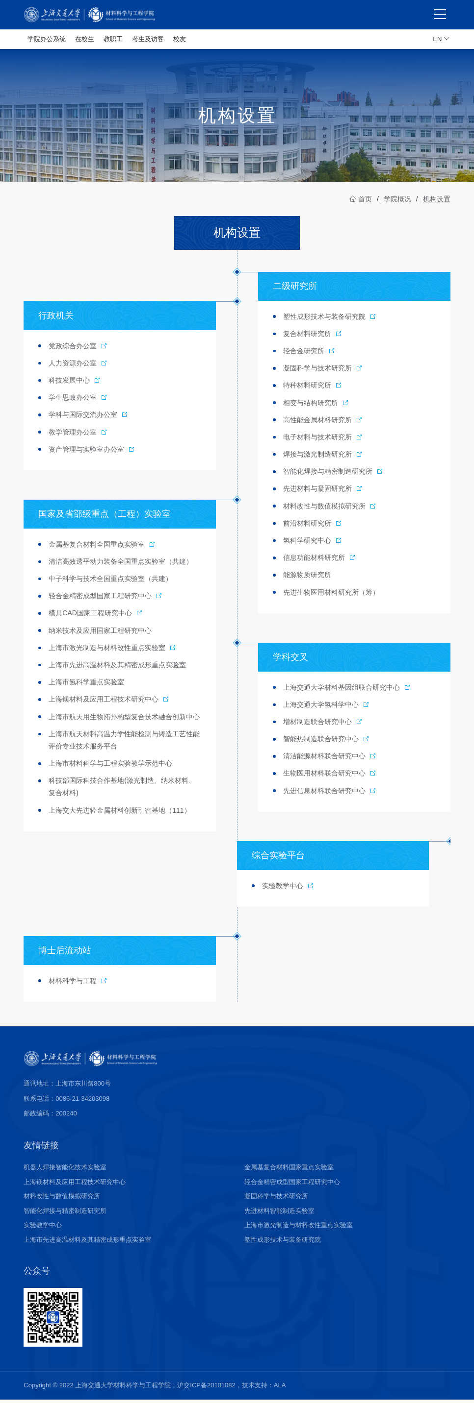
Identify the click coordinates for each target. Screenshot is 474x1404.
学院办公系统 (46, 39)
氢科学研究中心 (312, 545)
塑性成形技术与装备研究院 (329, 321)
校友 (179, 39)
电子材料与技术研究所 (323, 441)
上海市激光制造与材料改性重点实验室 (112, 652)
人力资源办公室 (78, 367)
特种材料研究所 (312, 389)
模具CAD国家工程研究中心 (95, 617)
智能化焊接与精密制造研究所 (333, 476)
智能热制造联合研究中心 (326, 743)
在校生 (84, 39)
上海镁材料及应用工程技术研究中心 (109, 703)
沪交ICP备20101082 (206, 1389)
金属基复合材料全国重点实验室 (102, 549)
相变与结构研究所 (316, 407)
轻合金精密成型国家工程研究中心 (105, 600)
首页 (360, 203)
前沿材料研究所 (312, 528)
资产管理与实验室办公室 (92, 454)
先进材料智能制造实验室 (279, 1215)
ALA (280, 1389)
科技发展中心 (75, 384)
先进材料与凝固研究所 (323, 493)
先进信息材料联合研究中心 (329, 795)
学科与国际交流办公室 (88, 419)
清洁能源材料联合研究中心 (329, 760)
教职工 (113, 39)
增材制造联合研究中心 (323, 726)
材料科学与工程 (78, 985)
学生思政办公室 (78, 402)
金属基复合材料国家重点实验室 (289, 1171)
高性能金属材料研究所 (323, 424)
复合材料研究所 (312, 338)
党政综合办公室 (78, 350)
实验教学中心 (288, 890)
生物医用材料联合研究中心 (329, 778)
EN (441, 39)
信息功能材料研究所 (319, 562)
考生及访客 (148, 39)
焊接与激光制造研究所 (323, 458)
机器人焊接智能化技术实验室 (65, 1171)
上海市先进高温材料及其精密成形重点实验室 (87, 1244)
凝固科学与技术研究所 (323, 372)
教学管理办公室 (78, 436)
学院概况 (397, 203)
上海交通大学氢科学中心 (326, 709)
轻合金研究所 (309, 355)
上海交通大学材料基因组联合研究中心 (347, 692)
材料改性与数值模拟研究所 (329, 510)
